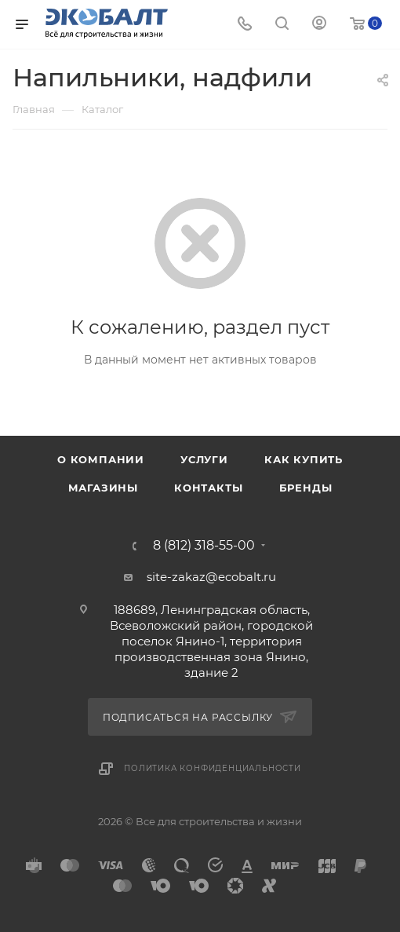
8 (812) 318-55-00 (204, 545)
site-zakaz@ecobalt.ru (211, 576)
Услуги (204, 459)
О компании (100, 459)
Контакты (208, 487)
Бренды (306, 487)
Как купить (303, 459)
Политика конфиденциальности (212, 768)
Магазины (103, 487)
